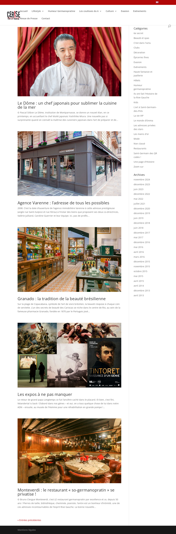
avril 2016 (139, 251)
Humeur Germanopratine (61, 11)
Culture (110, 11)
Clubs (137, 47)
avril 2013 (139, 295)
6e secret (138, 33)
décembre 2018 (142, 222)
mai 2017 (138, 237)
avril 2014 (139, 285)
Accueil (24, 11)
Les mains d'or (141, 134)
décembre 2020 (142, 208)
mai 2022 (138, 198)
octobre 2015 (140, 271)
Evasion (125, 11)
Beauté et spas (141, 38)
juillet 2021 (139, 203)
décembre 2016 (142, 242)
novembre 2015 (142, 266)
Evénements (139, 11)
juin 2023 (138, 189)
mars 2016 (139, 256)
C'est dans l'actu (142, 42)
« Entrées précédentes (29, 520)
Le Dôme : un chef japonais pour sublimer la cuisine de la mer (67, 105)
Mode (137, 138)
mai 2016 (138, 247)
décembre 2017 (142, 232)
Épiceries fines (141, 57)
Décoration (139, 52)
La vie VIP (138, 115)
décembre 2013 (142, 290)
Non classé (139, 143)
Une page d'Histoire (144, 161)
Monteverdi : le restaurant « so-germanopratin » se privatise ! (66, 492)
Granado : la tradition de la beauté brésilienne (62, 298)
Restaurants (140, 148)
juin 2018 (138, 227)
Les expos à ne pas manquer (45, 394)
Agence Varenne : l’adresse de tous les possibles (63, 203)
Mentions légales (27, 529)
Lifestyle (36, 11)
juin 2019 (138, 218)
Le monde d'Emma (143, 120)
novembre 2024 (142, 179)
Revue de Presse (28, 18)
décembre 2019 (142, 213)
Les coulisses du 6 (89, 11)
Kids (136, 102)
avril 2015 (139, 280)
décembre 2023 (142, 184)
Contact (46, 18)
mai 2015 (138, 276)
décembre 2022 (142, 193)
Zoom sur (139, 166)
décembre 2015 (142, 261)
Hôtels (137, 80)
